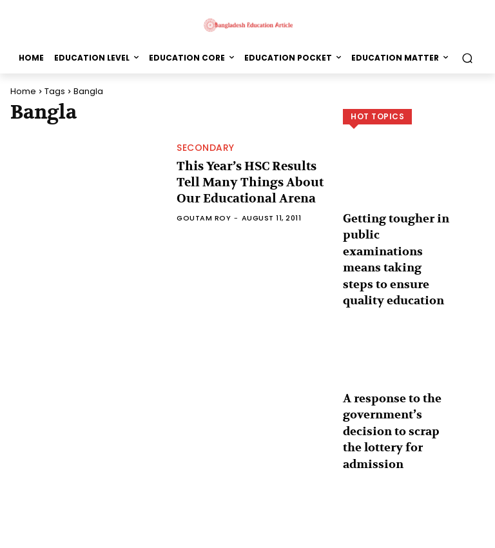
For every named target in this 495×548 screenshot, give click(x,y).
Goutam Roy (204, 214)
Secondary (206, 151)
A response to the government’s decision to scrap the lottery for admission (391, 356)
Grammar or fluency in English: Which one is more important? (395, 476)
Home (23, 91)
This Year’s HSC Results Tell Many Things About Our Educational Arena (248, 182)
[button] (467, 58)
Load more (414, 513)
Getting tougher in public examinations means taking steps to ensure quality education (397, 232)
